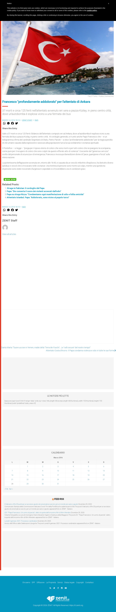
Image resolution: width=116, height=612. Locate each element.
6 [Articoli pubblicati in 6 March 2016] (103, 466)
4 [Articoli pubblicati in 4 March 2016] (73, 466)
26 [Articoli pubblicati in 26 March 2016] (88, 479)
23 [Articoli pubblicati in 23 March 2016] (43, 479)
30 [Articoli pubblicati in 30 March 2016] (43, 484)
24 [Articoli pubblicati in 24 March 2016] (58, 479)
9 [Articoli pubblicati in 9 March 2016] (42, 471)
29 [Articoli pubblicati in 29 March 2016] (27, 484)
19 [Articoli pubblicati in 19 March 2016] (88, 475)
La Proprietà (51, 582)
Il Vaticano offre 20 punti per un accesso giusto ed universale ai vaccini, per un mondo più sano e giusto (41, 504)
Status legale (69, 582)
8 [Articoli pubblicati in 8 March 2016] (27, 471)
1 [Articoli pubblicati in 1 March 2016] (27, 466)
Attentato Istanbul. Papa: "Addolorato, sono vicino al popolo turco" (38, 197)
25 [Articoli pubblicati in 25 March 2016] (73, 479)
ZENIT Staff (27, 120)
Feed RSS (59, 499)
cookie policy (92, 10)
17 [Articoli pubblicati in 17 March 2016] (58, 475)
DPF (33, 582)
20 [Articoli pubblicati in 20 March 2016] (104, 475)
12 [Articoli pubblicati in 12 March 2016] (88, 471)
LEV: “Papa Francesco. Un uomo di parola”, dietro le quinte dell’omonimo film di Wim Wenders (38, 512)
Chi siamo (26, 582)
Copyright (80, 582)
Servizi (60, 582)
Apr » (11, 489)
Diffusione (41, 582)
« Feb (6, 489)
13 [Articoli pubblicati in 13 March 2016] (104, 471)
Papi (36, 120)
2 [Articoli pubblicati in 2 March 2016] (42, 466)
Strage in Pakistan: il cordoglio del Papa (25, 188)
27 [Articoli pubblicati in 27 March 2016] (104, 479)
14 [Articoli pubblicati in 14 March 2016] (12, 475)
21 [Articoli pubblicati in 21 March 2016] (12, 479)
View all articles (9, 234)
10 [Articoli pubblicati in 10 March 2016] (58, 471)
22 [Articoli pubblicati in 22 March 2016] (27, 479)
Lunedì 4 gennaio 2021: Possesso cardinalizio (21, 521)
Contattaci (89, 582)
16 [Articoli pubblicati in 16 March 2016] (43, 475)
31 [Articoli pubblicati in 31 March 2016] (58, 484)
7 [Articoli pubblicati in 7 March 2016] (12, 471)
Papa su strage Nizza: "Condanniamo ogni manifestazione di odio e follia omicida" (45, 194)
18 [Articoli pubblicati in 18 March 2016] (73, 475)
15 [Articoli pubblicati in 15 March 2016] (27, 475)
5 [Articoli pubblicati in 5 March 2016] (88, 466)
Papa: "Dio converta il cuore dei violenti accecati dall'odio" (34, 191)
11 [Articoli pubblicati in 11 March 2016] (73, 471)
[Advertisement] (58, 329)
